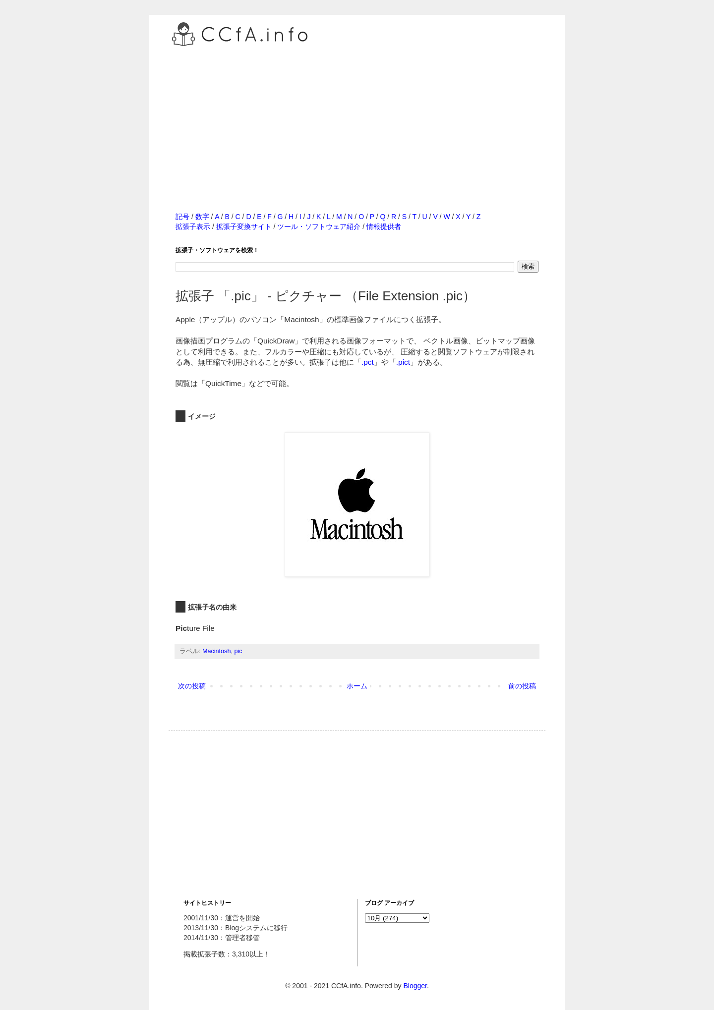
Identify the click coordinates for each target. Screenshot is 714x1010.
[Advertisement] (357, 118)
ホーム (357, 686)
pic (238, 651)
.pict (403, 362)
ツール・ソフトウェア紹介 (318, 226)
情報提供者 (383, 226)
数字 (202, 217)
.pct (367, 362)
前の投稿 (522, 686)
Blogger (414, 986)
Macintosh (216, 651)
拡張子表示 (193, 226)
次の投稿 (192, 686)
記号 (182, 217)
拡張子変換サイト (244, 226)
